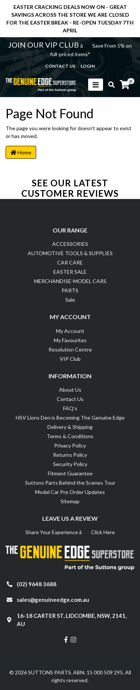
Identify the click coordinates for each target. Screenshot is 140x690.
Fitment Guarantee (70, 473)
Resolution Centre (70, 349)
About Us (70, 389)
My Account (70, 331)
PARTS (70, 290)
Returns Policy (70, 455)
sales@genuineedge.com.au (53, 599)
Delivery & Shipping (70, 427)
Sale (70, 299)
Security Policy (70, 464)
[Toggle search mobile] (109, 85)
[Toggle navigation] (95, 84)
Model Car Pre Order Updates (70, 492)
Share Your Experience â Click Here (70, 532)
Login (88, 66)
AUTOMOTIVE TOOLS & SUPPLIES (70, 253)
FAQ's (70, 408)
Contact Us (70, 399)
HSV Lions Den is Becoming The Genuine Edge (70, 417)
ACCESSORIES (70, 244)
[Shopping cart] (124, 85)
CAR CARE (70, 262)
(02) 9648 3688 (36, 584)
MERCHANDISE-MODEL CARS (70, 281)
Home (20, 152)
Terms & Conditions (70, 436)
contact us (60, 66)
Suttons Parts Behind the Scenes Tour (70, 482)
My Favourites (70, 340)
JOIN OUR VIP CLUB (44, 44)
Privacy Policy (70, 445)
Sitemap (70, 501)
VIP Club (70, 359)
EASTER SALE (70, 272)
